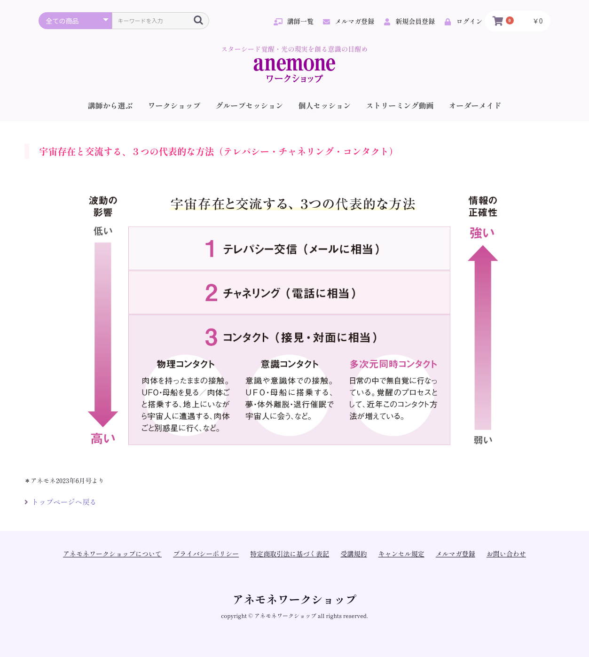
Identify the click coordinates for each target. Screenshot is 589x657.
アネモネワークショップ (295, 599)
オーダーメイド (475, 105)
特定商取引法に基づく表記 (289, 553)
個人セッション (324, 105)
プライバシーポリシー (206, 553)
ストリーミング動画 (400, 105)
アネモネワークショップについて (112, 553)
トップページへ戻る (60, 501)
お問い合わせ (506, 553)
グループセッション (249, 105)
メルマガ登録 (455, 553)
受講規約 (354, 553)
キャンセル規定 (401, 553)
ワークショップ (174, 105)
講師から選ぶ (110, 105)
